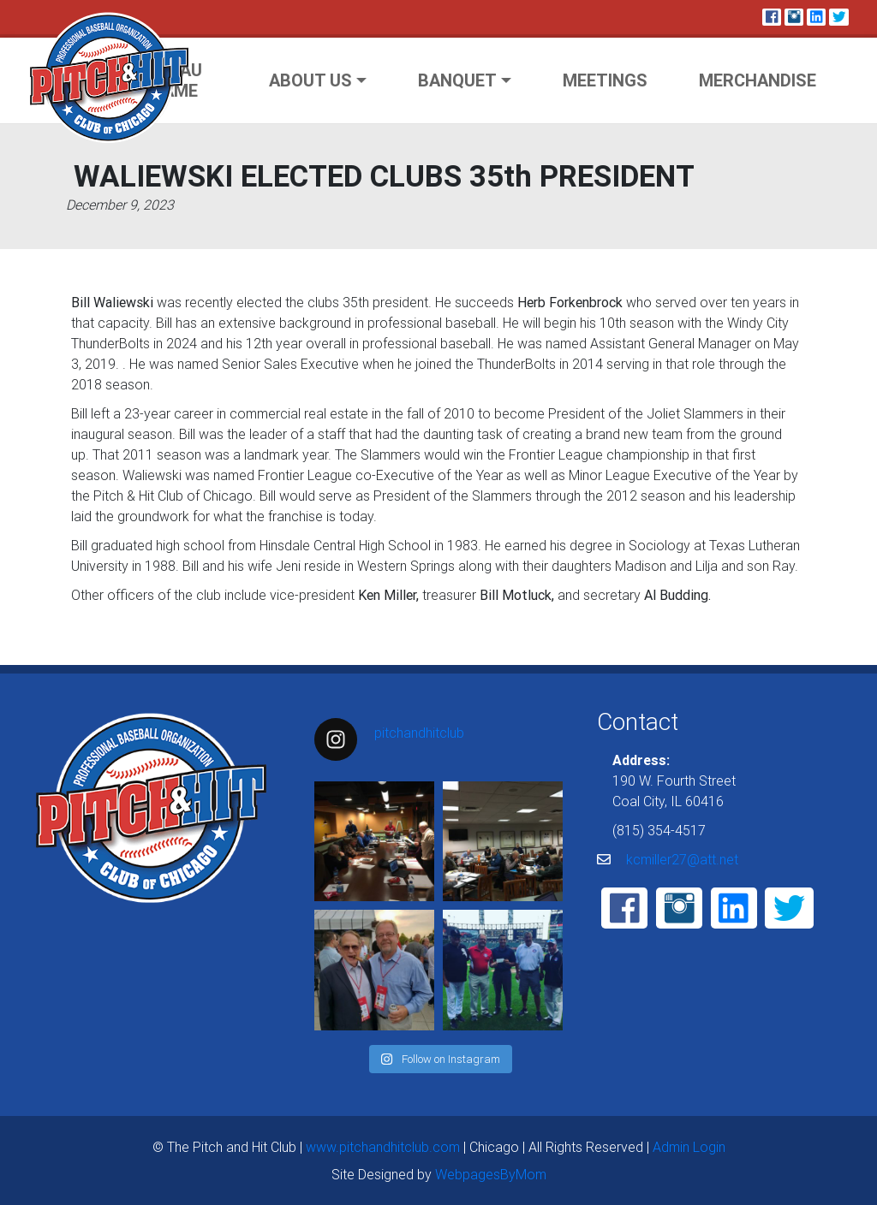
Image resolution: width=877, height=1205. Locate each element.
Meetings (605, 80)
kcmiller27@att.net (682, 859)
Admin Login (689, 1146)
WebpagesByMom (490, 1174)
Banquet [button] (457, 80)
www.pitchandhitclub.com (383, 1146)
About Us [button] (310, 80)
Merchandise (757, 80)
